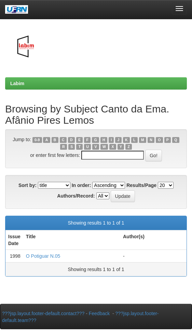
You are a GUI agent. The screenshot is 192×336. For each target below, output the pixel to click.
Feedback (99, 313)
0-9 (37, 140)
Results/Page (141, 185)
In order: (81, 185)
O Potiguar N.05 (43, 256)
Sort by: (27, 185)
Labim (17, 83)
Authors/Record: (76, 196)
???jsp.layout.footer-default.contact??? (43, 313)
